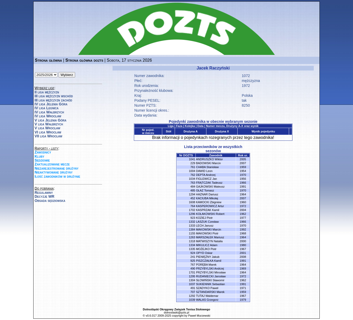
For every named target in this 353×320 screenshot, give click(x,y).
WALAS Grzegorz (207, 299)
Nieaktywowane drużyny (54, 172)
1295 (192, 276)
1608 (192, 202)
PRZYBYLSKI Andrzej (210, 268)
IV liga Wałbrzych (49, 112)
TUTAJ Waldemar (207, 295)
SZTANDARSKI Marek (210, 291)
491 (193, 288)
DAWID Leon (204, 170)
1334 (192, 245)
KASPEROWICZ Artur (210, 206)
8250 (246, 105)
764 (193, 206)
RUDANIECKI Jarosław (211, 276)
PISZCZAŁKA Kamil (208, 260)
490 (193, 268)
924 (193, 252)
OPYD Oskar (204, 252)
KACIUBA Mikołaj (207, 198)
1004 (192, 170)
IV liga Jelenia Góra (51, 104)
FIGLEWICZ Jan (206, 178)
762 (193, 174)
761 (193, 167)
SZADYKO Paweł (207, 288)
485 (193, 190)
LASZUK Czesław (207, 221)
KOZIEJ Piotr (204, 217)
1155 (192, 233)
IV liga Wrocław (48, 116)
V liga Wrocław (47, 128)
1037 (192, 284)
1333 (192, 225)
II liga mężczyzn (47, 92)
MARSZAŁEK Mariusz (210, 237)
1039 (192, 299)
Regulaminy (44, 192)
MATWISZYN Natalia (209, 241)
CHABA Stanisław (207, 167)
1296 (192, 213)
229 (193, 163)
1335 (192, 249)
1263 (192, 237)
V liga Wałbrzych (49, 124)
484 (193, 186)
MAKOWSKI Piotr (207, 233)
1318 (192, 241)
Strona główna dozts (84, 60)
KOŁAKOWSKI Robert (210, 213)
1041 (192, 159)
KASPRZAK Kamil (207, 210)
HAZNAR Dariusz (207, 194)
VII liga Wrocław (48, 136)
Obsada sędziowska (50, 201)
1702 (192, 210)
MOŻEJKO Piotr (206, 249)
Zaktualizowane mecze (52, 164)
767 (193, 264)
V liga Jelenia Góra (50, 120)
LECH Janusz (204, 225)
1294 (192, 194)
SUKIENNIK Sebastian (210, 284)
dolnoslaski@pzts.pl (176, 312)
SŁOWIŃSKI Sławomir (210, 280)
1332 (192, 221)
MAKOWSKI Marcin (208, 229)
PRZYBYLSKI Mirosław (211, 272)
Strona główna (48, 60)
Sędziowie (42, 160)
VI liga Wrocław (48, 132)
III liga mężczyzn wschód (54, 96)
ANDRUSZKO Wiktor (209, 159)
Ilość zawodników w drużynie (57, 176)
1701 (192, 272)
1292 (192, 295)
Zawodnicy (43, 152)
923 (193, 217)
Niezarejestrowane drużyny (57, 168)
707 (193, 291)
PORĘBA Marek (206, 264)
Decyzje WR (44, 196)
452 (193, 198)
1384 (192, 229)
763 (193, 182)
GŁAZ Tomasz (205, 190)
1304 (192, 280)
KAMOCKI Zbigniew (208, 202)
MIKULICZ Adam (207, 245)
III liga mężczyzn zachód (53, 100)
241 (193, 256)
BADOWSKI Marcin (208, 163)
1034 (192, 178)
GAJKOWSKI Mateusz (210, 186)
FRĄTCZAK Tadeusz (209, 182)
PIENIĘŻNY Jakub (207, 256)
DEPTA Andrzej (205, 174)
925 (193, 260)
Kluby (39, 156)
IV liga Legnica (46, 108)
